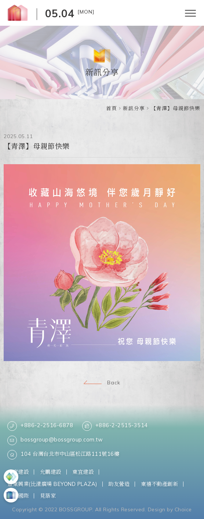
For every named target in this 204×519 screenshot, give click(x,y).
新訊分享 (134, 108)
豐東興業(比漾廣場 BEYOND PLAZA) (52, 483)
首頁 (111, 108)
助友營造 (119, 483)
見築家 (48, 495)
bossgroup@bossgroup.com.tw (55, 440)
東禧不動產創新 (159, 483)
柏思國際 (18, 495)
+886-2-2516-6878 (40, 426)
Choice (183, 509)
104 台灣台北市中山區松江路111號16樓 (63, 454)
